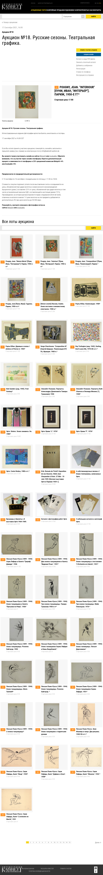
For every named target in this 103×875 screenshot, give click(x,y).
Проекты (84, 10)
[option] (51, 101)
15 (69, 842)
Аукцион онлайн (88, 54)
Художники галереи (72, 10)
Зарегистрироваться (45, 3)
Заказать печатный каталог (86, 62)
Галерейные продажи (55, 10)
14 (66, 842)
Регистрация (80, 69)
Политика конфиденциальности (39, 871)
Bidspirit (43, 156)
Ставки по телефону (83, 72)
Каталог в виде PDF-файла (85, 59)
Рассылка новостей (47, 868)
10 (54, 842)
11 (57, 842)
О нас (90, 10)
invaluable (53, 156)
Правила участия (65, 868)
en (98, 3)
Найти (93, 16)
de (95, 3)
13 (63, 842)
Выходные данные (28, 868)
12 (60, 842)
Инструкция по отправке (85, 75)
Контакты (97, 10)
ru (100, 3)
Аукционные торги (38, 10)
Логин (33, 3)
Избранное (85, 3)
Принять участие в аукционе (88, 50)
